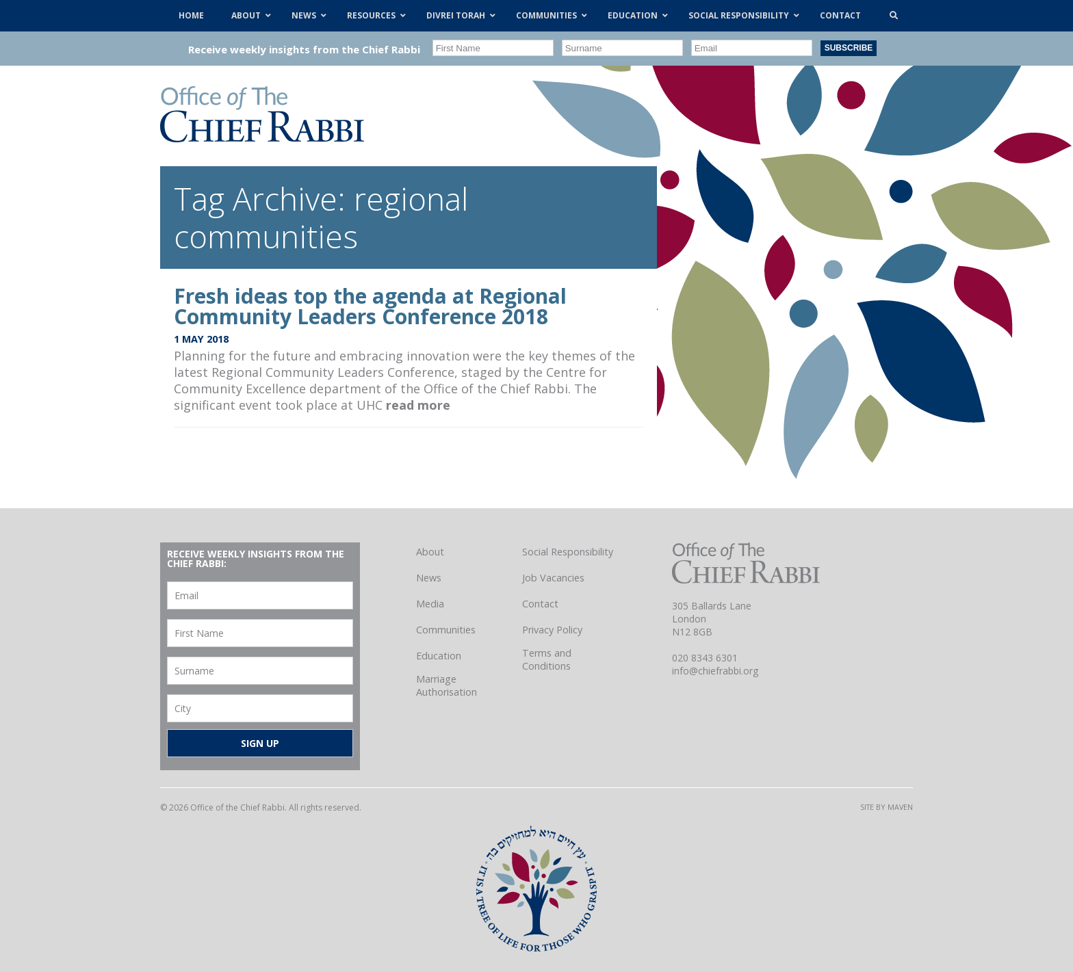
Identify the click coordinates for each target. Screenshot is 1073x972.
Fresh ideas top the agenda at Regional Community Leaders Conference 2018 (370, 306)
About (430, 551)
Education (438, 655)
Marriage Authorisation (446, 685)
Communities (446, 629)
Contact (540, 603)
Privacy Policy (552, 629)
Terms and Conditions (546, 659)
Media (430, 603)
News (428, 577)
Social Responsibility (567, 551)
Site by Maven (886, 807)
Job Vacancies (553, 577)
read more (418, 405)
